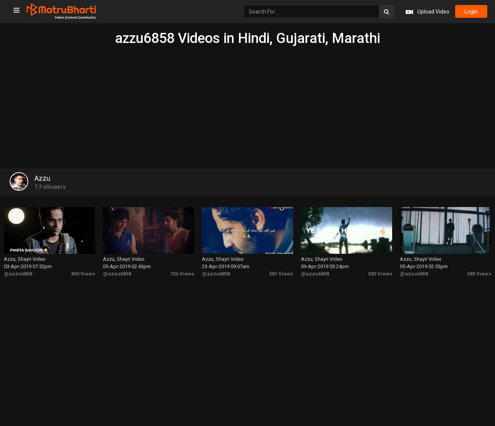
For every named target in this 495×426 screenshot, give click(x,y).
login (471, 12)
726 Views (182, 273)
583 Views (380, 273)
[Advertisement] (247, 104)
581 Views (281, 273)
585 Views (479, 273)
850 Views (83, 273)
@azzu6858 (18, 273)
